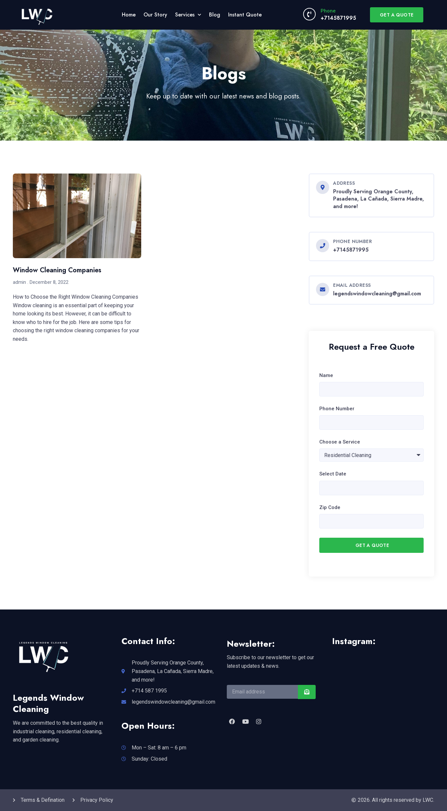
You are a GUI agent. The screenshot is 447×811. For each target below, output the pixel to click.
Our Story (155, 14)
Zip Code (329, 507)
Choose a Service (339, 442)
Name (326, 375)
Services (188, 15)
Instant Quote (245, 14)
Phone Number (337, 409)
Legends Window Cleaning (48, 703)
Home (129, 14)
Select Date (332, 474)
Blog (214, 14)
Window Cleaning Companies (57, 270)
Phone (328, 11)
